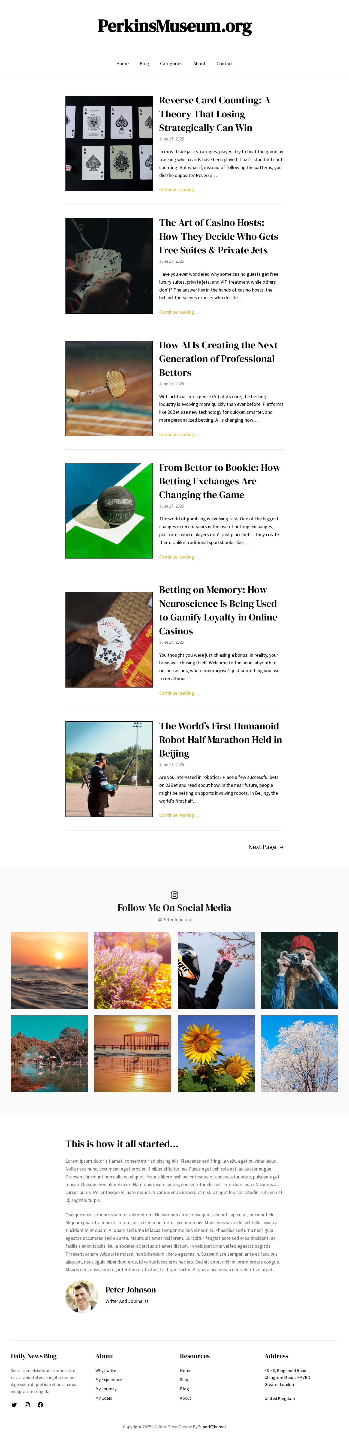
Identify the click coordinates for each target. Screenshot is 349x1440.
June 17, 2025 (171, 139)
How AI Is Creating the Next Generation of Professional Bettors (218, 358)
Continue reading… (179, 189)
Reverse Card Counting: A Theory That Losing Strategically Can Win (214, 113)
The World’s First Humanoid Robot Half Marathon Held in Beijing (220, 739)
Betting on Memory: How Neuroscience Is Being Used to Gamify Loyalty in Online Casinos (218, 610)
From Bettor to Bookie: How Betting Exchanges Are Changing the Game (220, 481)
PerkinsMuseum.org (174, 26)
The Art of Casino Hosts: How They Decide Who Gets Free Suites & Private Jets (218, 236)
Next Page (266, 846)
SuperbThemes (212, 1426)
